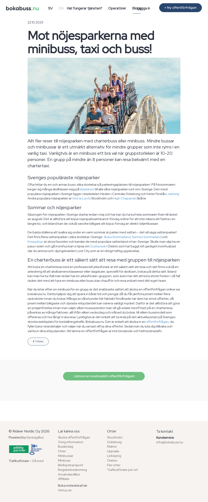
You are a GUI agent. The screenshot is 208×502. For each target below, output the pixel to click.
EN (61, 8)
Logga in (143, 8)
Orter (62, 451)
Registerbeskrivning (72, 470)
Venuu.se (65, 490)
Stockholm (114, 437)
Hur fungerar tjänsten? (84, 8)
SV (50, 8)
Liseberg (172, 194)
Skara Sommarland (117, 237)
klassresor (87, 189)
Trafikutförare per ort (122, 470)
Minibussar (65, 456)
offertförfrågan (157, 322)
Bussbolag (65, 446)
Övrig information (70, 442)
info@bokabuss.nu (169, 442)
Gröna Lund (80, 198)
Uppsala (113, 451)
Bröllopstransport (70, 465)
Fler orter (113, 465)
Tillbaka (38, 341)
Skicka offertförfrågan (74, 437)
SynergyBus (35, 437)
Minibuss (64, 460)
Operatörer (117, 8)
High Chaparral (124, 198)
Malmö (112, 446)
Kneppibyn (35, 241)
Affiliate (63, 479)
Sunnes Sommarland (147, 237)
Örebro (112, 460)
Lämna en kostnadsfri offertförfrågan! (104, 376)
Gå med (38, 461)
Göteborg (114, 442)
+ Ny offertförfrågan (180, 7)
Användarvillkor (69, 474)
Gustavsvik (98, 246)
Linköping (114, 456)
